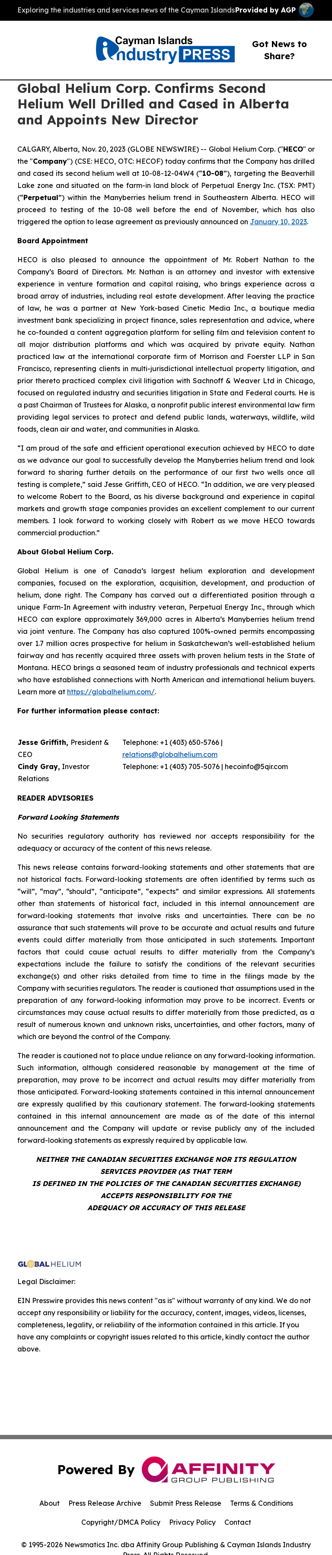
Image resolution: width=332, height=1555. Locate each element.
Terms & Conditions (261, 1503)
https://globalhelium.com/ (111, 691)
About (49, 1503)
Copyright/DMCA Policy (120, 1522)
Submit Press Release (185, 1503)
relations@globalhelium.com (169, 754)
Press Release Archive (104, 1503)
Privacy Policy (192, 1522)
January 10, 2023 (278, 221)
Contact (237, 1522)
